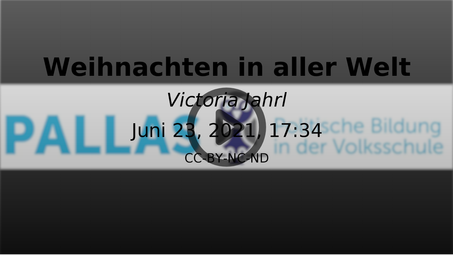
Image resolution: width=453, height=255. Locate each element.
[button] (226, 127)
